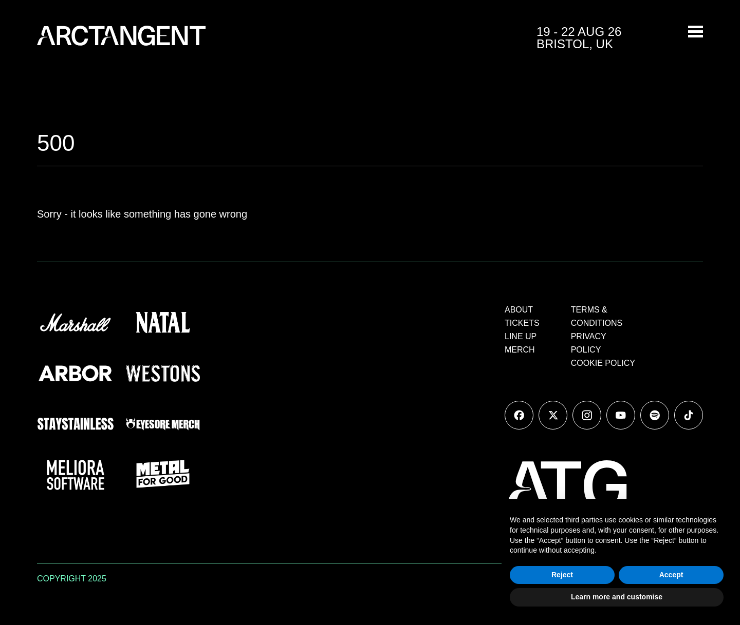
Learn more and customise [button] (616, 597)
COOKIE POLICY (603, 363)
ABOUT (519, 309)
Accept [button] (671, 575)
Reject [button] (562, 575)
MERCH (520, 349)
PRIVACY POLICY (588, 343)
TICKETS (522, 323)
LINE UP (520, 336)
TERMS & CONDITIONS (596, 316)
